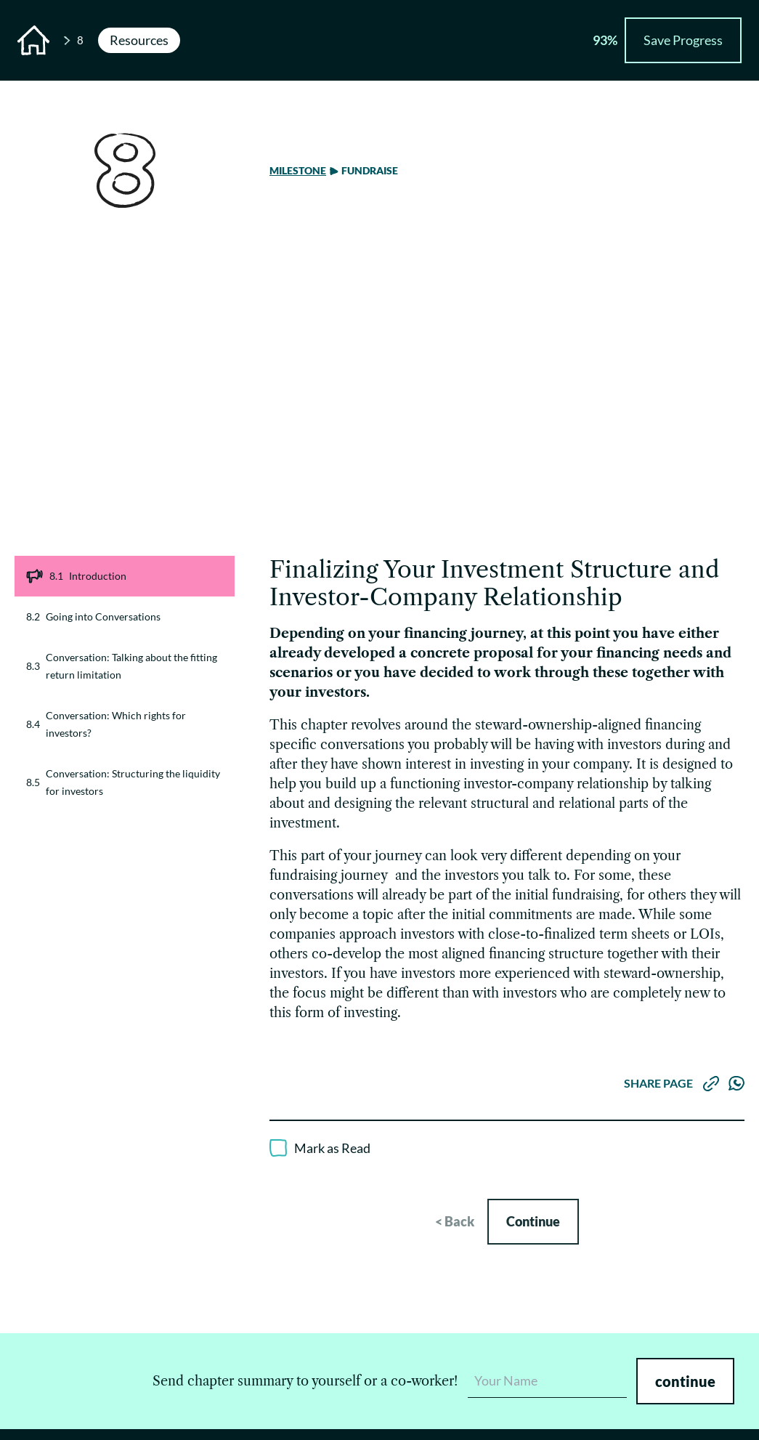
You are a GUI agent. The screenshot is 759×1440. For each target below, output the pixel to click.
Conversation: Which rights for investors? (106, 724)
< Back (454, 1221)
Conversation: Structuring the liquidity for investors (123, 782)
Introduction (76, 576)
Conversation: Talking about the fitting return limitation (121, 666)
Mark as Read (332, 1148)
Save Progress (683, 40)
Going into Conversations (93, 617)
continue (685, 1381)
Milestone (297, 170)
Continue (533, 1221)
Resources (139, 40)
